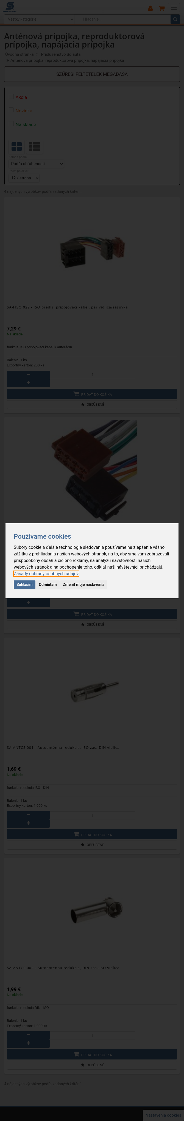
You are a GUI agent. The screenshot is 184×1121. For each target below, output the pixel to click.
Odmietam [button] (48, 584)
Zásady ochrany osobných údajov (46, 573)
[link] (46, 573)
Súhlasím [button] (24, 584)
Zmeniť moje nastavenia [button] (83, 584)
